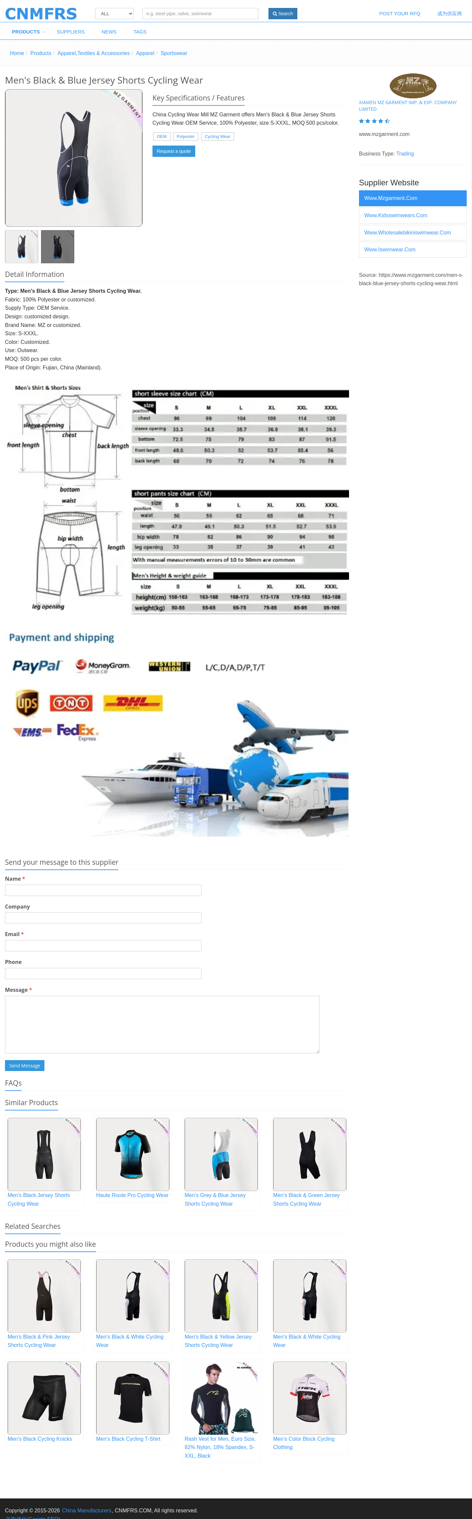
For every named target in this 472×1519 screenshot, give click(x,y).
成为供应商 (449, 13)
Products (26, 31)
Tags (140, 31)
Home (17, 53)
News (108, 31)
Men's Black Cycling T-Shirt (128, 1439)
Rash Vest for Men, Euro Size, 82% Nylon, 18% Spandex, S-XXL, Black (220, 1447)
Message (18, 989)
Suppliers (71, 31)
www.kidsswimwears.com (395, 215)
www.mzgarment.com (390, 198)
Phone (13, 962)
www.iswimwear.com (390, 249)
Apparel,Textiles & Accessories (94, 53)
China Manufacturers (86, 1510)
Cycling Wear (217, 136)
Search (283, 13)
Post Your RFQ (399, 13)
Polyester (186, 136)
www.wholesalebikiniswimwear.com (407, 232)
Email (14, 934)
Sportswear (173, 53)
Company (17, 906)
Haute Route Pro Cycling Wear (132, 1195)
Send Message (24, 1065)
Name (15, 878)
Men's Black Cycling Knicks (40, 1439)
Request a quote (174, 151)
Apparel (145, 53)
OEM (162, 136)
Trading (405, 154)
